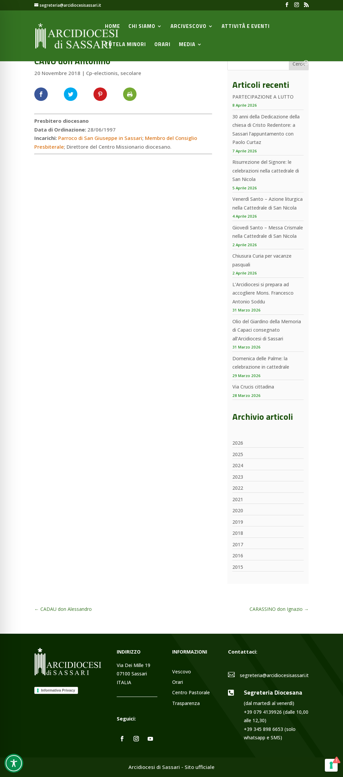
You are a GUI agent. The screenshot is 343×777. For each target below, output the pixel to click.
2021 (237, 499)
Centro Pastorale (191, 693)
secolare (130, 73)
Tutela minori (125, 45)
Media (187, 45)
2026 (237, 443)
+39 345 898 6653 (263, 729)
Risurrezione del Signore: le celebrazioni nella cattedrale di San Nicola (265, 170)
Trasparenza (186, 703)
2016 (237, 555)
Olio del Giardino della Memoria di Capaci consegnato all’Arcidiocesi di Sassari (266, 330)
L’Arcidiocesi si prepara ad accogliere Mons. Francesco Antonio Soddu (263, 293)
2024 (237, 465)
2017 (237, 544)
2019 (237, 522)
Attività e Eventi (246, 27)
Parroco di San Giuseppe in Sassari (100, 138)
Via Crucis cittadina (253, 386)
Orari (162, 45)
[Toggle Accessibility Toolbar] (14, 763)
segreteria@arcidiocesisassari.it (274, 675)
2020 (237, 510)
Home (112, 27)
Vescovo (181, 672)
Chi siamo (141, 27)
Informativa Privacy (58, 690)
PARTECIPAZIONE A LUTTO (263, 97)
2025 (237, 454)
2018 (237, 533)
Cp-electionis (102, 73)
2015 (237, 567)
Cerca (299, 64)
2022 (237, 488)
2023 (237, 477)
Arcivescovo (188, 27)
